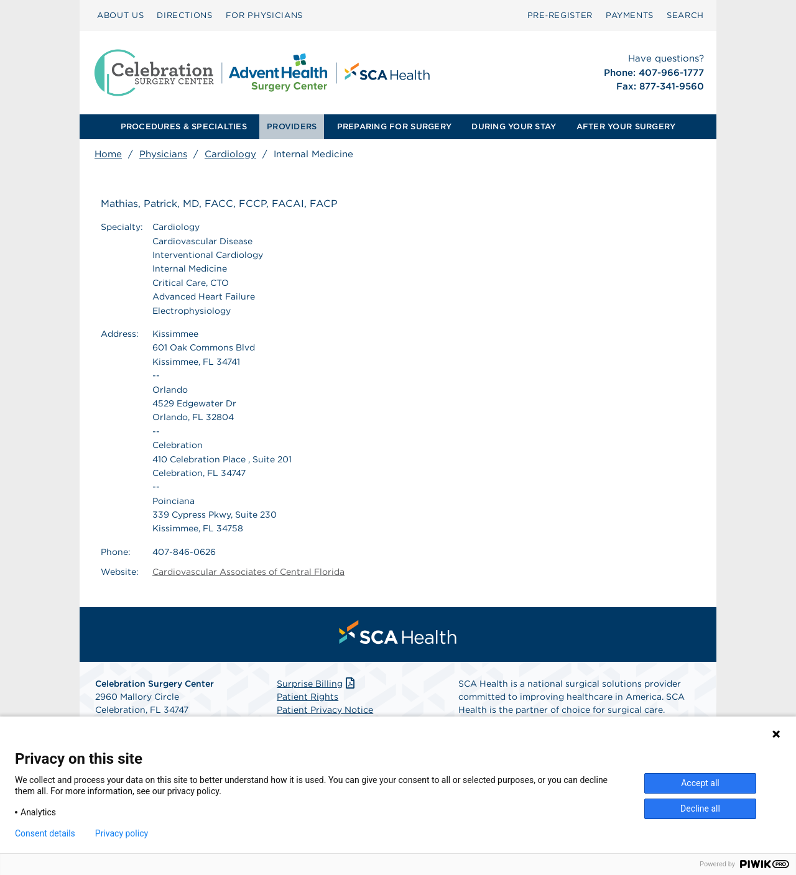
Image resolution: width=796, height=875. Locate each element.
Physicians (163, 154)
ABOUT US (120, 15)
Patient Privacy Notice (325, 710)
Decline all (700, 808)
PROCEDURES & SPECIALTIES (184, 126)
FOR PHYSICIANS (264, 15)
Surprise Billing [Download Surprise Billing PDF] (317, 684)
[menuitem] (120, 15)
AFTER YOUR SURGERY (626, 126)
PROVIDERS (292, 126)
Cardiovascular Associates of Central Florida (248, 572)
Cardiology (230, 154)
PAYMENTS (630, 15)
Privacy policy (121, 833)
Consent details (45, 833)
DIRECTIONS (185, 15)
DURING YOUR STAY (513, 126)
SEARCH (685, 15)
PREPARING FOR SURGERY (394, 126)
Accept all (700, 783)
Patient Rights (307, 697)
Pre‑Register (560, 15)
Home (108, 154)
